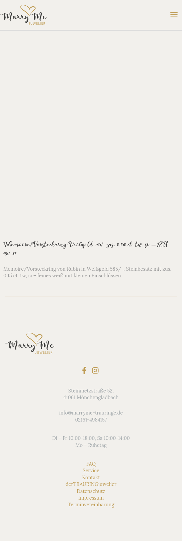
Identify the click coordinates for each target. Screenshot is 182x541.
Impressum (91, 498)
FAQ (91, 464)
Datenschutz (91, 491)
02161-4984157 (91, 419)
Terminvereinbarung (91, 504)
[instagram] (96, 370)
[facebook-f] (85, 370)
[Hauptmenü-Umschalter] (174, 15)
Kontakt (91, 477)
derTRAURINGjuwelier (91, 484)
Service (91, 470)
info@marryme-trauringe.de (91, 413)
